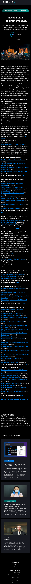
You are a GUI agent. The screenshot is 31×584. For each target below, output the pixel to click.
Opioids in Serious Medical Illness (11, 208)
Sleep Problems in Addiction (9, 376)
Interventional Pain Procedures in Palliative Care (15, 350)
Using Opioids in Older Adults (9, 199)
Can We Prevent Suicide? (8, 224)
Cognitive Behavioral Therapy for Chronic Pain (14, 346)
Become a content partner (15, 575)
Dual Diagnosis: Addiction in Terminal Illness (14, 379)
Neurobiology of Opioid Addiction (11, 383)
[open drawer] (27, 2)
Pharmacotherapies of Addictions (11, 374)
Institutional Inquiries (15, 572)
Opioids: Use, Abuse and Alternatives (12, 309)
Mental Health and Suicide (8, 222)
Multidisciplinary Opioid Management (12, 358)
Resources (15, 577)
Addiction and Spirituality (8, 385)
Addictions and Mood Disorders (10, 377)
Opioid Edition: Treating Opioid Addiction (13, 200)
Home (15, 564)
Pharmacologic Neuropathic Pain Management (14, 317)
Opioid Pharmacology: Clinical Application (13, 204)
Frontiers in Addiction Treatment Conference (14, 370)
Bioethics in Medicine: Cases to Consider (13, 160)
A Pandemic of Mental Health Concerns (12, 220)
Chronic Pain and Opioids (8, 197)
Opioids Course (5, 191)
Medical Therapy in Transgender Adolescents (14, 171)
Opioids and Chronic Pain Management (12, 193)
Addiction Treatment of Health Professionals (14, 387)
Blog (15, 567)
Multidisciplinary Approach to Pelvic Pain (13, 339)
